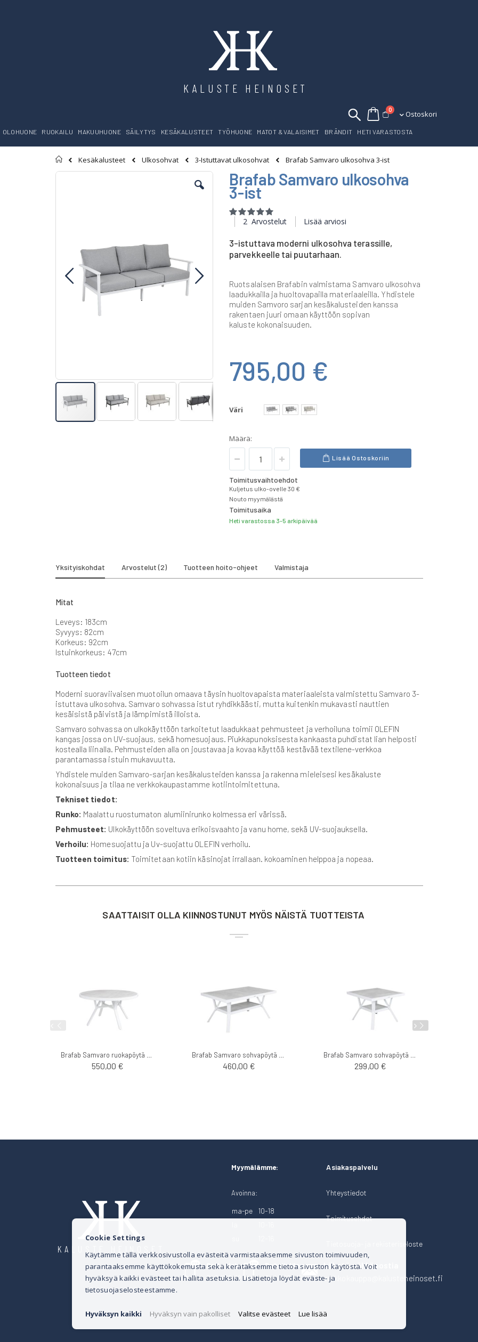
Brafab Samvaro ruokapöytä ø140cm (108, 1055)
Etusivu (59, 159)
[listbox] (292, 411)
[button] (199, 193)
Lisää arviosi (325, 221)
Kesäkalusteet (101, 160)
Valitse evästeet (264, 1314)
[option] (272, 409)
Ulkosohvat (160, 160)
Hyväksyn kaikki (113, 1314)
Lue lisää (312, 1314)
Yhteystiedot (346, 1192)
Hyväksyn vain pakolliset (190, 1314)
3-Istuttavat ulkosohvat (232, 160)
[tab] (88, 569)
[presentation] (420, 1025)
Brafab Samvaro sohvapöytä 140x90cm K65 (239, 1055)
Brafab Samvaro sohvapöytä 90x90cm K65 (370, 1055)
